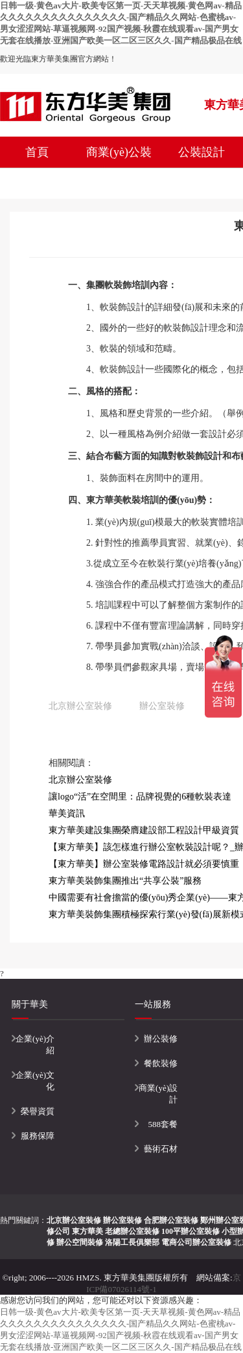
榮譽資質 (37, 1111)
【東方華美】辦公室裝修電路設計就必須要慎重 (144, 864)
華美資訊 (67, 813)
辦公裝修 (161, 1039)
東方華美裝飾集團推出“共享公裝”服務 (125, 881)
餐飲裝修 (161, 1063)
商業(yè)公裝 (119, 152)
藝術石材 (161, 1149)
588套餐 (163, 1124)
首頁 (37, 152)
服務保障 (37, 1136)
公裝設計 (201, 152)
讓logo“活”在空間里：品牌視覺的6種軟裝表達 (140, 796)
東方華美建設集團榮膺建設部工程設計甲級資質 (144, 830)
